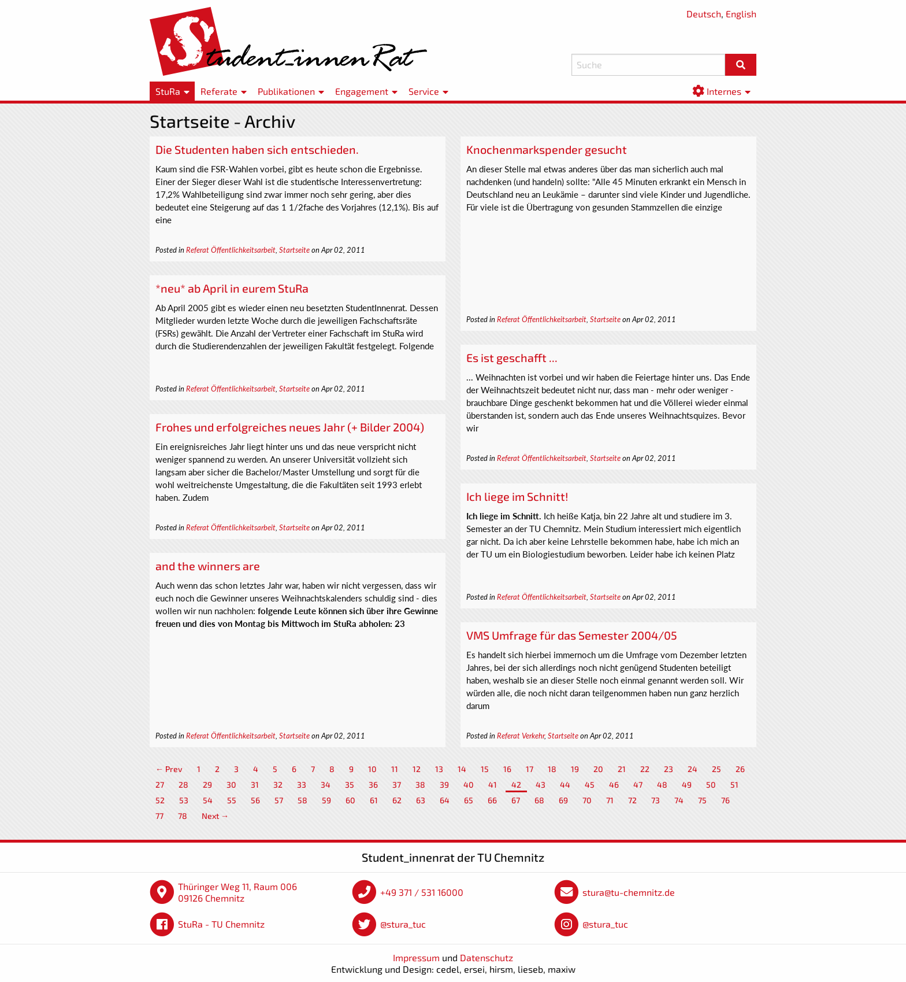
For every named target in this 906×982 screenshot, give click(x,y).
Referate (218, 91)
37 (396, 784)
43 (540, 784)
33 (301, 784)
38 (420, 784)
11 (394, 769)
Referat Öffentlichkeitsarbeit (231, 249)
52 (160, 800)
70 (587, 800)
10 (372, 769)
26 (740, 769)
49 (687, 784)
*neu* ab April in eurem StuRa (232, 288)
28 (183, 784)
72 (632, 800)
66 (492, 800)
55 (231, 800)
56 (255, 800)
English (741, 13)
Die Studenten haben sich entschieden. (257, 149)
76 (725, 800)
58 (302, 800)
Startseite (294, 249)
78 (182, 816)
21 (622, 769)
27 (159, 784)
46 (614, 784)
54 (208, 800)
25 (716, 769)
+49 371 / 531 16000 (421, 892)
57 (278, 800)
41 (492, 784)
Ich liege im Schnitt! (517, 496)
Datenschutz (486, 957)
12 (417, 769)
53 (183, 800)
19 (575, 769)
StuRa (167, 91)
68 (539, 800)
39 (444, 784)
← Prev (169, 769)
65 (468, 800)
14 (462, 769)
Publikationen (286, 91)
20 (598, 769)
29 (207, 784)
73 (655, 800)
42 (516, 784)
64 (445, 800)
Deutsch (703, 13)
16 (507, 769)
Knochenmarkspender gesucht (546, 149)
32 (278, 784)
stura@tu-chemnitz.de (628, 892)
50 (711, 784)
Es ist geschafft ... (512, 357)
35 (349, 784)
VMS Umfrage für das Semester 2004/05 (571, 635)
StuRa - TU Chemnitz (221, 923)
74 (679, 800)
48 (662, 784)
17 (529, 769)
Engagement (361, 91)
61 (374, 800)
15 (485, 769)
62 (397, 800)
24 (692, 769)
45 (590, 784)
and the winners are (207, 566)
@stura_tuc (403, 923)
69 (563, 800)
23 (668, 769)
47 (638, 784)
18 (552, 769)
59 (326, 800)
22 (644, 769)
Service (424, 91)
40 (468, 784)
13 (439, 769)
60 (350, 800)
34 (326, 784)
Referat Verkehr (520, 735)
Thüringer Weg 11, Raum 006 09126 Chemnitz (237, 892)
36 (373, 784)
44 (565, 784)
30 (231, 784)
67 (515, 800)
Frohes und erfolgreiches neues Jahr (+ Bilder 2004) (289, 427)
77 (159, 816)
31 (255, 784)
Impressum (416, 957)
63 (420, 800)
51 (734, 784)
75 (702, 800)
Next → (215, 816)
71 (610, 800)
